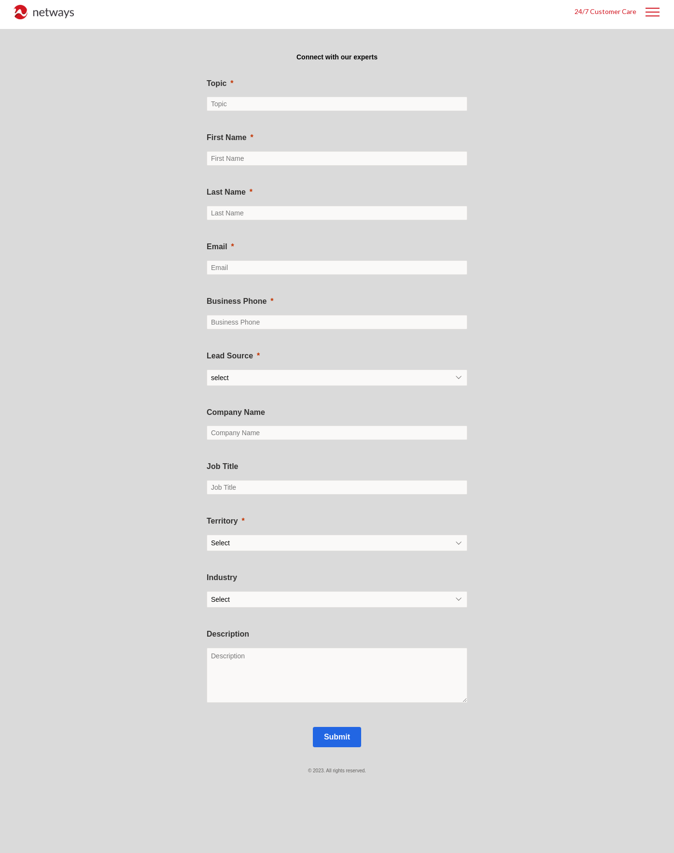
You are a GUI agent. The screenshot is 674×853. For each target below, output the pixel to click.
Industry (222, 577)
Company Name (236, 412)
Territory (222, 521)
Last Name (226, 192)
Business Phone (237, 301)
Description (228, 634)
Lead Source (230, 356)
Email (217, 246)
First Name (227, 137)
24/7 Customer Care (605, 11)
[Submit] (337, 737)
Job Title (223, 466)
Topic (216, 83)
